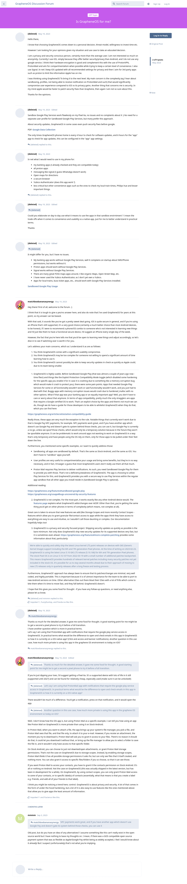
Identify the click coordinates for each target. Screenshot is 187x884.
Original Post (156, 44)
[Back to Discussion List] (3, 3)
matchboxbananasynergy (44, 616)
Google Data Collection (44, 129)
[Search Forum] (127, 3)
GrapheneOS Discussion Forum (34, 3)
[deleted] (35, 210)
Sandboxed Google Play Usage (43, 286)
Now (152, 92)
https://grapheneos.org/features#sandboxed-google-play (56, 490)
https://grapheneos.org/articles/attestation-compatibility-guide (59, 414)
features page (40, 503)
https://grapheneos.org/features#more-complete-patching (90, 535)
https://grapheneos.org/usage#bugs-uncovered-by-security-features (62, 494)
